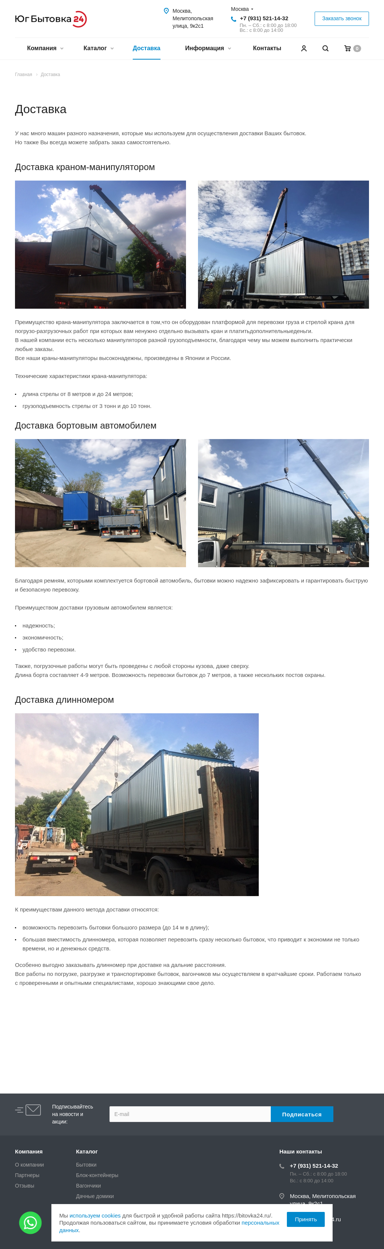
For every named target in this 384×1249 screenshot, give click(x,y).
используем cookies (94, 1215)
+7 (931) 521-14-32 (264, 18)
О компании (29, 1165)
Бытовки (86, 1165)
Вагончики (88, 1186)
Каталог (98, 49)
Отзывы (24, 1186)
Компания (45, 49)
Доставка (146, 48)
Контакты (267, 48)
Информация (208, 49)
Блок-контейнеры (97, 1175)
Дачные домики (95, 1196)
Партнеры (27, 1175)
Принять (306, 1219)
